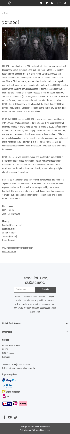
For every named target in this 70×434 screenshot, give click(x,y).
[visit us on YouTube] (10, 417)
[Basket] (41, 3)
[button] (65, 3)
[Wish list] (46, 3)
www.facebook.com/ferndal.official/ (17, 248)
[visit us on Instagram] (15, 417)
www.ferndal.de (9, 251)
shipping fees (44, 430)
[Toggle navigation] (3, 2)
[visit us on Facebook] (4, 417)
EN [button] (57, 3)
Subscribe (45, 290)
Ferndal (11, 210)
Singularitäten (14, 214)
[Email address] (24, 290)
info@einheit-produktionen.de (22, 368)
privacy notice (34, 304)
